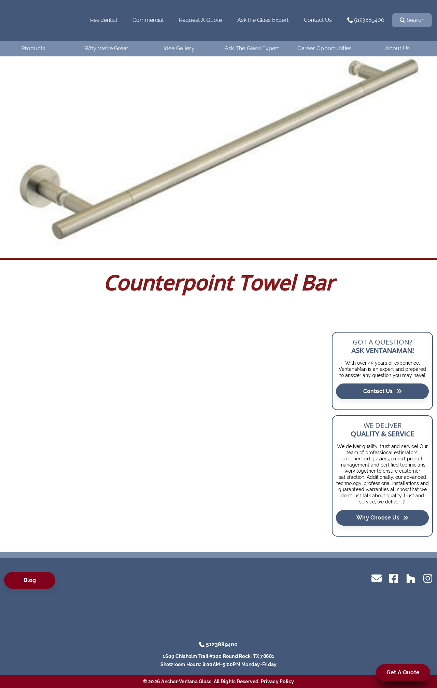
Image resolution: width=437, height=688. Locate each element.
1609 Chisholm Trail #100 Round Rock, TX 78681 (218, 656)
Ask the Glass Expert (262, 20)
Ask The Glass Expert (252, 48)
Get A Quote (403, 672)
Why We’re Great (106, 48)
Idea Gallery (179, 48)
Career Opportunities (324, 48)
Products (33, 48)
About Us (397, 48)
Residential (103, 20)
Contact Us (318, 20)
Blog (30, 580)
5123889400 (365, 20)
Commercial (148, 20)
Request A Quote (200, 20)
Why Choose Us (382, 517)
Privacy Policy (277, 681)
